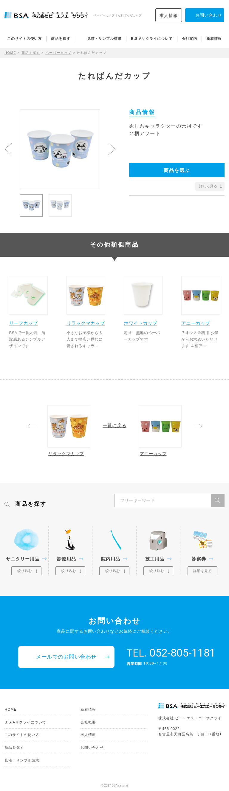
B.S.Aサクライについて (152, 39)
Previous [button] (8, 149)
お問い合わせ (92, 747)
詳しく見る (208, 186)
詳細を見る (202, 571)
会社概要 (88, 722)
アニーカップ (196, 322)
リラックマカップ (86, 322)
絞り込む (24, 571)
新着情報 (214, 39)
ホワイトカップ (140, 322)
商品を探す (60, 39)
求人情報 (169, 15)
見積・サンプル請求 (104, 39)
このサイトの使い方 (24, 39)
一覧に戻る (114, 425)
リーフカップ (23, 322)
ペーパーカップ (58, 52)
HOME (10, 52)
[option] (60, 149)
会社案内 (189, 39)
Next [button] (112, 149)
